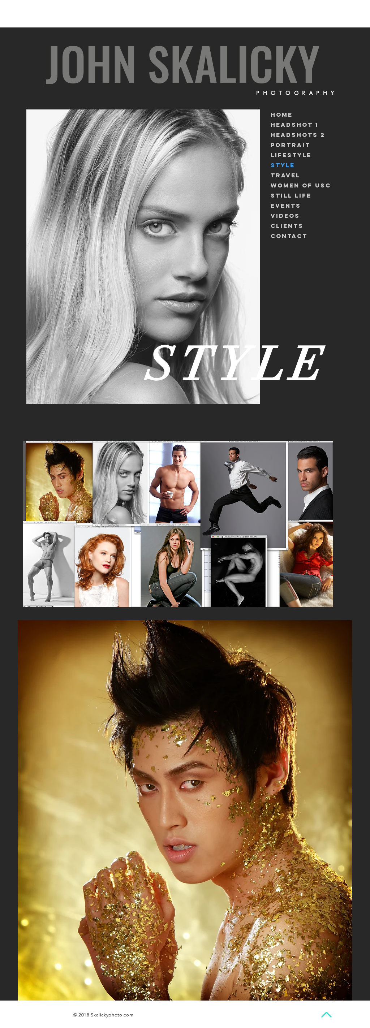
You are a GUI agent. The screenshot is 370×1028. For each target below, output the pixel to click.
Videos (285, 215)
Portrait (290, 144)
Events (286, 205)
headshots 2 (298, 134)
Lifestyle (291, 155)
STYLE (283, 165)
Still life (291, 195)
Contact (289, 235)
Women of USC (301, 185)
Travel (285, 175)
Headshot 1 (295, 124)
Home (282, 114)
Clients (287, 225)
